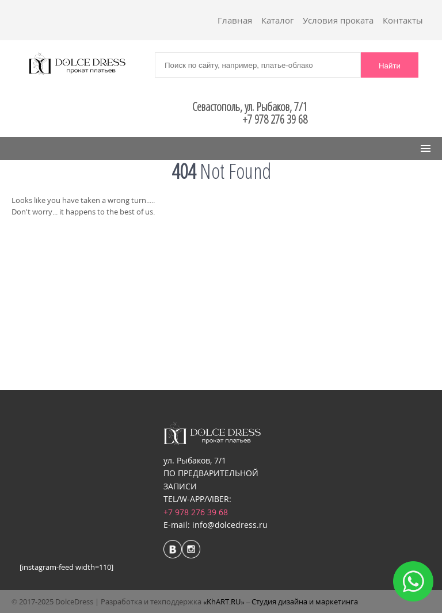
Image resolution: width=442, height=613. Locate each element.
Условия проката (338, 20)
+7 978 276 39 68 (195, 512)
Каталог (277, 20)
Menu (29, 148)
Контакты (403, 20)
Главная (235, 20)
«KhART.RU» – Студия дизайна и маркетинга (281, 601)
